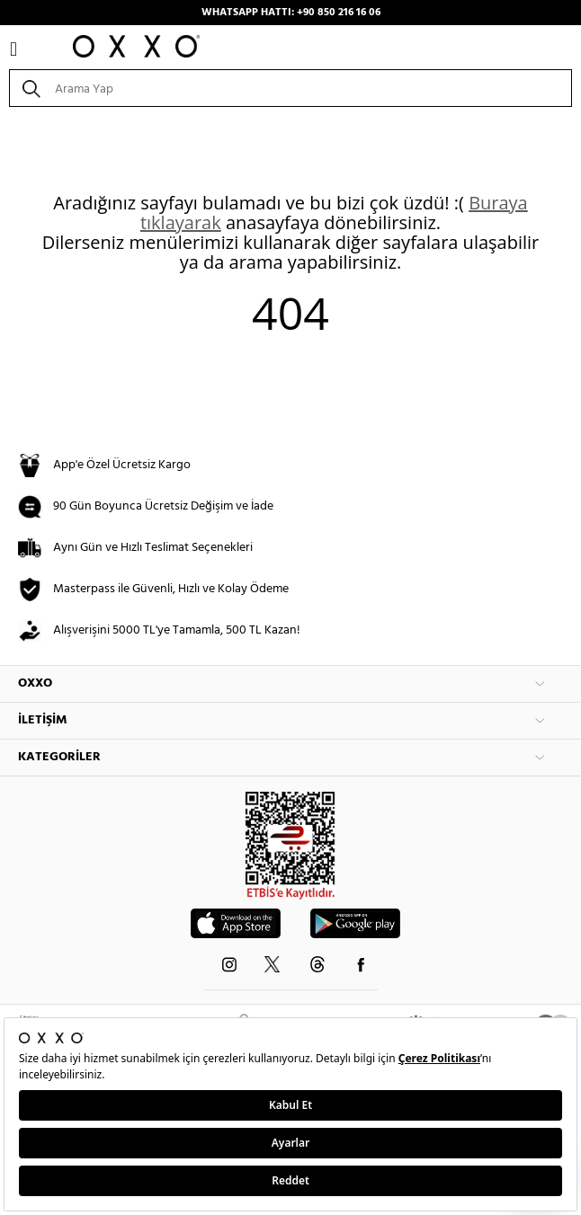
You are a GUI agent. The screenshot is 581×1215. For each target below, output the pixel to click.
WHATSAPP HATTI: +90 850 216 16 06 (290, 13)
